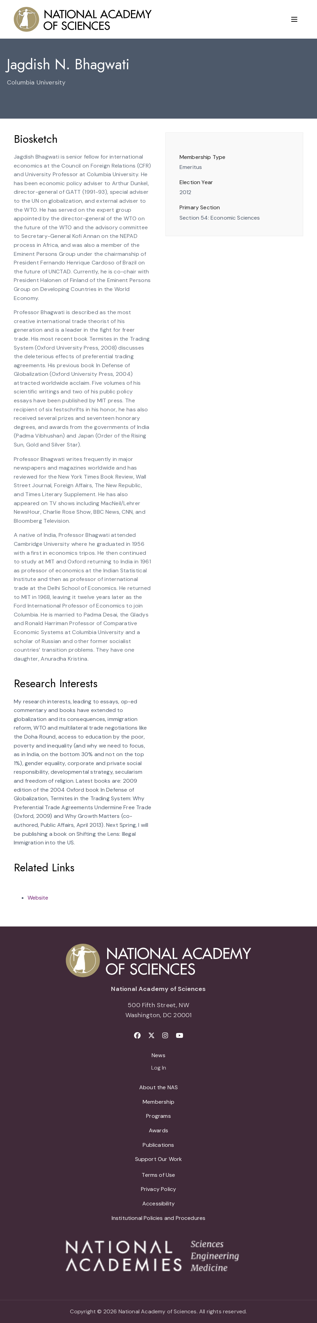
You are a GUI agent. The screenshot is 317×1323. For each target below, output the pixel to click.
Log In (158, 1068)
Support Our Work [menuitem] (158, 1159)
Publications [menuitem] (158, 1145)
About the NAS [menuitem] (158, 1087)
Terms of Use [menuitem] (158, 1175)
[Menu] (294, 19)
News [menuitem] (158, 1055)
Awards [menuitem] (158, 1130)
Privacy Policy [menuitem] (158, 1189)
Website (38, 897)
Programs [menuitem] (158, 1116)
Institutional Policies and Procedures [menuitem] (159, 1218)
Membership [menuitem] (158, 1101)
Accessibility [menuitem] (158, 1203)
